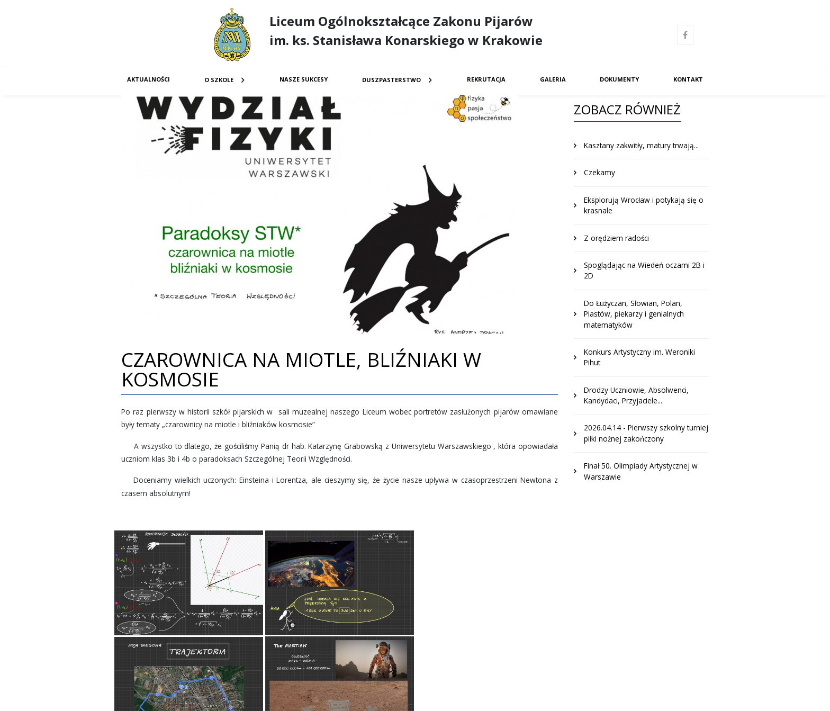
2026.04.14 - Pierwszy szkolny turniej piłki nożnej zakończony (646, 432)
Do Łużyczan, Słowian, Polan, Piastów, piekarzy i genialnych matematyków (634, 314)
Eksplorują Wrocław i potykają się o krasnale (643, 205)
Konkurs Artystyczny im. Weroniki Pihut (639, 357)
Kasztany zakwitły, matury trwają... (641, 145)
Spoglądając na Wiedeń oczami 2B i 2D (644, 270)
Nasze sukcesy (303, 79)
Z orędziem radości (616, 238)
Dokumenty (619, 79)
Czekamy (599, 172)
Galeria (553, 79)
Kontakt (688, 79)
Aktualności (148, 79)
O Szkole (218, 80)
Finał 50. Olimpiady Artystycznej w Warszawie (641, 471)
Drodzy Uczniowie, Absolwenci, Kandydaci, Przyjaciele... (636, 395)
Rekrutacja (486, 79)
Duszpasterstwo (391, 80)
